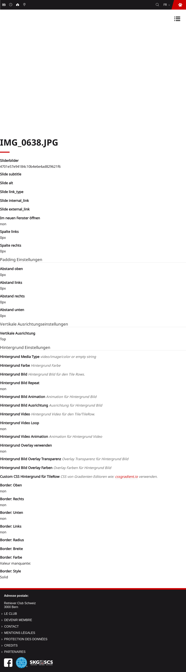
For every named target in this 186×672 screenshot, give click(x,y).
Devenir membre (18, 620)
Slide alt (6, 183)
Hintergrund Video (47, 414)
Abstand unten (12, 309)
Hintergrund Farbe (30, 365)
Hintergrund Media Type (48, 356)
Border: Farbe (11, 557)
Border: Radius (12, 540)
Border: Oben (11, 485)
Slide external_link (15, 209)
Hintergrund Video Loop (19, 423)
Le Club (10, 613)
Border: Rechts (12, 499)
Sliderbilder (9, 160)
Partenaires (14, 651)
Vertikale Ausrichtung (17, 333)
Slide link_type (11, 191)
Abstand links (11, 282)
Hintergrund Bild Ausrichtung (51, 405)
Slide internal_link (14, 200)
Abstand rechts (12, 296)
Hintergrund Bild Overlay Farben (55, 467)
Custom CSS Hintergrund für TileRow (79, 476)
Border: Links (10, 526)
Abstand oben (11, 268)
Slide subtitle (10, 174)
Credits (11, 645)
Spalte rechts (10, 245)
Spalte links (9, 231)
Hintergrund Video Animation (51, 436)
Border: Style (10, 571)
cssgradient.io (126, 476)
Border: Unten (11, 512)
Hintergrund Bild (42, 374)
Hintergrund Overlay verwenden (26, 445)
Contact (11, 626)
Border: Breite (11, 548)
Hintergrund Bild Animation (48, 396)
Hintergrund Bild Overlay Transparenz (64, 459)
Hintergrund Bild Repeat (19, 383)
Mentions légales (19, 632)
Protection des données (25, 639)
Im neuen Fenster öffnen (20, 218)
